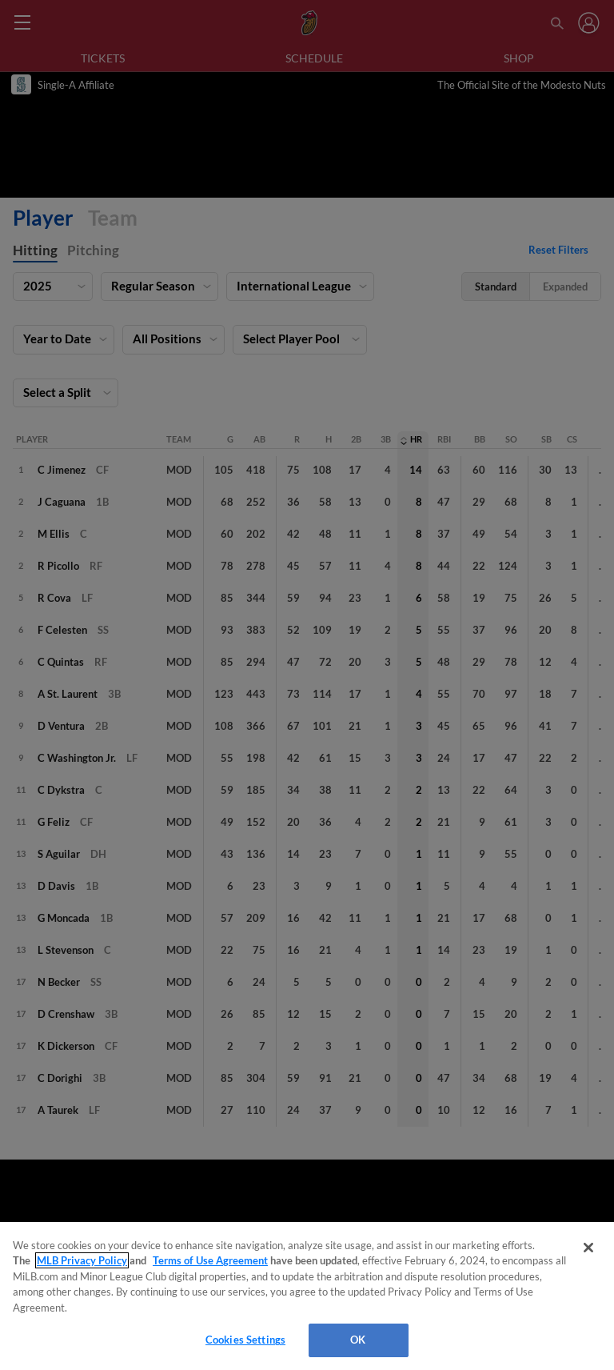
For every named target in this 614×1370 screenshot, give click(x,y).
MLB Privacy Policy (82, 1260)
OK (357, 1339)
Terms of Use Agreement (210, 1260)
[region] (307, 1296)
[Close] (588, 1247)
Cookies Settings (245, 1339)
